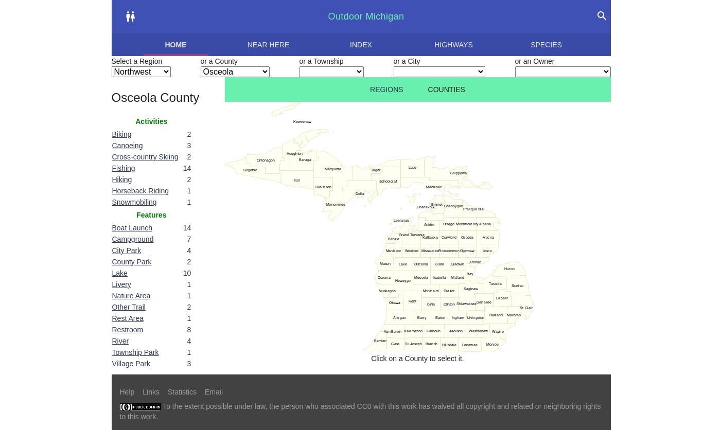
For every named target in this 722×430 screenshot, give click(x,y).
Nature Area (131, 296)
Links (151, 392)
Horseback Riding (140, 191)
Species (546, 45)
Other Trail (129, 307)
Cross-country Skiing (145, 157)
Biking (122, 134)
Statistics (182, 392)
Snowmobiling (134, 202)
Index (361, 45)
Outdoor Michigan (366, 16)
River (120, 341)
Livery (121, 284)
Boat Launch (132, 228)
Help (127, 392)
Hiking (122, 179)
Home (176, 45)
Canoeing (127, 145)
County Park (132, 262)
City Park (127, 250)
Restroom (128, 330)
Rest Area (128, 318)
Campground (133, 239)
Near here (269, 45)
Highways (453, 45)
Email (214, 392)
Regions (386, 89)
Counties (446, 89)
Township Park (135, 352)
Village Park (131, 364)
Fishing (123, 168)
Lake (120, 273)
